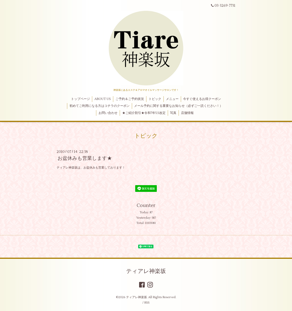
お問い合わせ (108, 113)
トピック (155, 99)
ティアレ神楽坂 (146, 271)
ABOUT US (102, 99)
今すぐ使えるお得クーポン (202, 99)
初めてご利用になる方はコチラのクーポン (99, 106)
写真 (173, 113)
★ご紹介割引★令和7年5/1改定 (144, 113)
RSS (147, 302)
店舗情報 (187, 113)
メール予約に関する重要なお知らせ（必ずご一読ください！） (178, 106)
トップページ (80, 99)
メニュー (172, 99)
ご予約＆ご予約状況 (129, 99)
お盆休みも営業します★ (85, 158)
